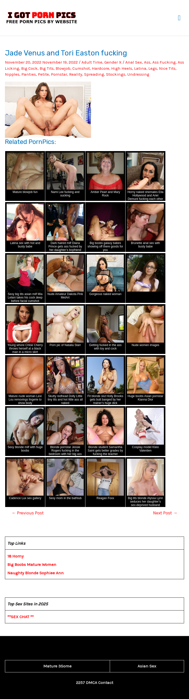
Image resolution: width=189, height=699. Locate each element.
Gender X (113, 62)
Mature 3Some (57, 666)
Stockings (115, 74)
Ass (147, 62)
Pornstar (59, 74)
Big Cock (29, 68)
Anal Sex (133, 62)
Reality (75, 74)
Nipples (12, 74)
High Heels (121, 68)
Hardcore (100, 68)
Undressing (138, 74)
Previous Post (28, 513)
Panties (28, 74)
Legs (152, 68)
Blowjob (63, 68)
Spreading (94, 74)
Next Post (165, 513)
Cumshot (81, 68)
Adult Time (91, 62)
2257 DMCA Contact (94, 682)
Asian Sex (147, 666)
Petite (43, 74)
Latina (140, 68)
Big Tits (47, 68)
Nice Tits (167, 68)
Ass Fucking (164, 62)
